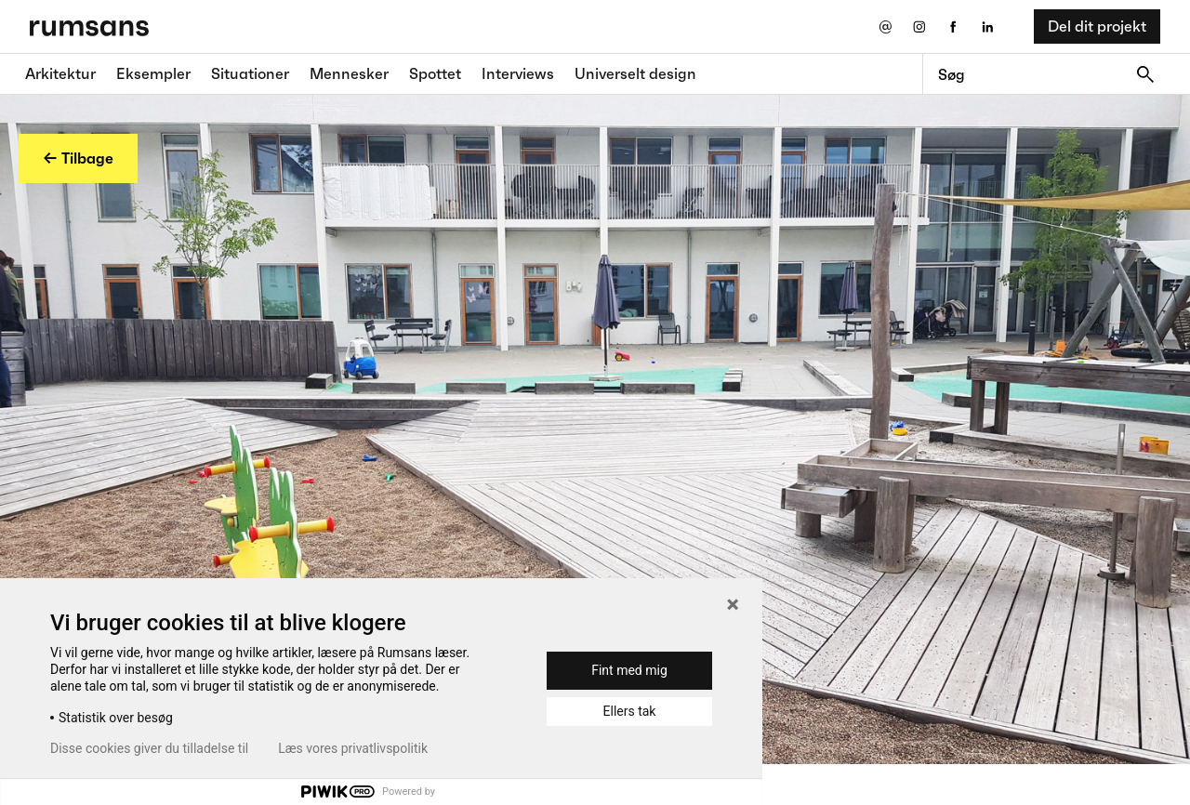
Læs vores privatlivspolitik (353, 748)
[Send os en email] (884, 26)
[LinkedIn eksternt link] (988, 26)
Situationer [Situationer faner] (250, 73)
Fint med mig (629, 670)
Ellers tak (629, 711)
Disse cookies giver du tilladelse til (149, 748)
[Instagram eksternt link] (919, 26)
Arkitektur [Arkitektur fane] (60, 73)
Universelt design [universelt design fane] (635, 73)
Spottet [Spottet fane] (435, 73)
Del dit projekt (1097, 26)
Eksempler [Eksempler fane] (153, 73)
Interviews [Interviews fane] (518, 73)
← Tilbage (78, 158)
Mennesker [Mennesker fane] (349, 73)
